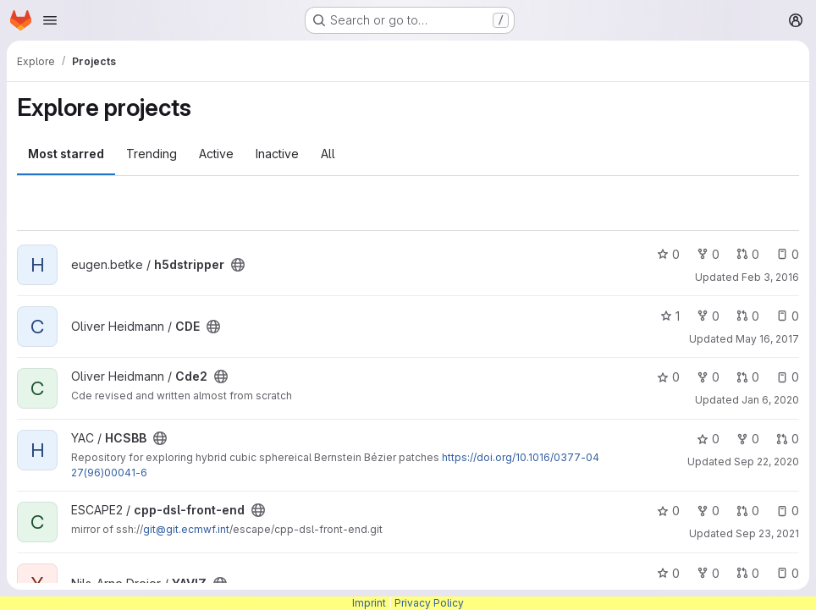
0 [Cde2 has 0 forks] (708, 377)
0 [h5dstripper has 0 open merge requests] (747, 254)
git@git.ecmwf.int (186, 529)
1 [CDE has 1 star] (670, 316)
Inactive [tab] (277, 153)
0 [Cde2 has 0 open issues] (787, 377)
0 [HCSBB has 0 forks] (747, 438)
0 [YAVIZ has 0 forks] (708, 573)
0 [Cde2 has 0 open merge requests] (747, 377)
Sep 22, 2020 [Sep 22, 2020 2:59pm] (766, 461)
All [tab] (328, 153)
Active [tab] (216, 153)
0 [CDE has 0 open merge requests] (747, 316)
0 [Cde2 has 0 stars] (668, 377)
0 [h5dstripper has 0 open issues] (787, 254)
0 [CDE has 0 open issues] (787, 316)
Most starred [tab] (66, 153)
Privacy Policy (429, 602)
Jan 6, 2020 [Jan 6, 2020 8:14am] (770, 399)
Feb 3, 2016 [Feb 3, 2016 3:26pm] (770, 277)
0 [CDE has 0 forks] (708, 316)
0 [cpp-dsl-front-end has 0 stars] (668, 510)
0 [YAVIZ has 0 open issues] (787, 573)
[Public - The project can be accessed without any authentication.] (238, 265)
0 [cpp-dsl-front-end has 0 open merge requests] (747, 510)
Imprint (369, 602)
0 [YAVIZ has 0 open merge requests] (747, 573)
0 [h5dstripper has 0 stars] (668, 254)
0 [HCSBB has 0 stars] (708, 438)
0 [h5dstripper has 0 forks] (708, 254)
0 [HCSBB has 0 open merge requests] (787, 438)
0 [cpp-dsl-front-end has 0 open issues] (787, 510)
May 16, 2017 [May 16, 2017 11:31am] (767, 338)
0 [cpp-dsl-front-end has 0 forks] (708, 510)
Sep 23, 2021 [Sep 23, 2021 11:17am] (767, 533)
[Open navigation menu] (49, 20)
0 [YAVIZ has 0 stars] (668, 573)
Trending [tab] (151, 153)
